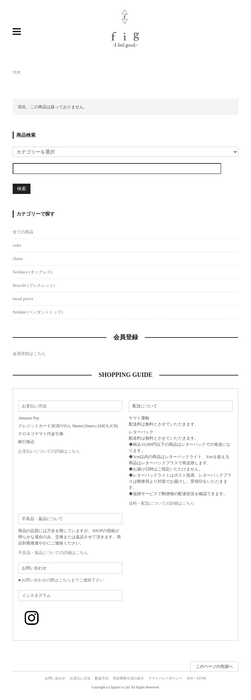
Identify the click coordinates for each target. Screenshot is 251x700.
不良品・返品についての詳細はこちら (53, 552)
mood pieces (23, 298)
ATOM (201, 678)
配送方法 (102, 678)
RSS (190, 678)
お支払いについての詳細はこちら (49, 451)
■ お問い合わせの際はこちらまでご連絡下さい (61, 580)
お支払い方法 (80, 678)
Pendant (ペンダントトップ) (38, 312)
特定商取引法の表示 (128, 678)
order (17, 245)
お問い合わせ (55, 678)
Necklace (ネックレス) (32, 272)
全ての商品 (23, 232)
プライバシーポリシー (165, 678)
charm (18, 258)
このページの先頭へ (214, 666)
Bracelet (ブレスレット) (34, 285)
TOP (16, 72)
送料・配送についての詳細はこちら (161, 503)
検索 (21, 188)
